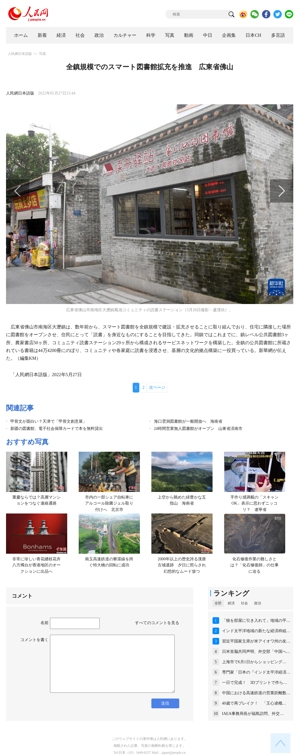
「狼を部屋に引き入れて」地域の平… (256, 620)
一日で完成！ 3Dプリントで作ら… (254, 682)
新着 (42, 35)
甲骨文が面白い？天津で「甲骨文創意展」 (48, 421)
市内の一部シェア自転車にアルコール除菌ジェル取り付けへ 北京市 (109, 503)
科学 (150, 35)
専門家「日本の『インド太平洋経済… (256, 672)
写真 (169, 35)
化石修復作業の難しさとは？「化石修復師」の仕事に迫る (254, 565)
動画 (188, 35)
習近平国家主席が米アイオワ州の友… (256, 641)
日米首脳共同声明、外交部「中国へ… (256, 651)
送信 (165, 703)
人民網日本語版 (20, 54)
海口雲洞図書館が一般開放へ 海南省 (188, 421)
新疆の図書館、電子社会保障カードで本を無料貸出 (56, 428)
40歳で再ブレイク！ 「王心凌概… (254, 703)
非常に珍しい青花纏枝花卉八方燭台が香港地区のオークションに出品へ (36, 565)
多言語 (278, 35)
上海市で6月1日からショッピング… (254, 662)
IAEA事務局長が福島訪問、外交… (253, 713)
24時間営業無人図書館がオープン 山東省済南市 (198, 428)
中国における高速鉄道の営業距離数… (256, 693)
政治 (99, 35)
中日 (207, 35)
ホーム (21, 35)
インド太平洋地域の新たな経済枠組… (256, 631)
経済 (61, 35)
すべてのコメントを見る (157, 623)
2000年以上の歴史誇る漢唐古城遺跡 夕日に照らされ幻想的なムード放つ (182, 565)
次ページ (157, 387)
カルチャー (124, 35)
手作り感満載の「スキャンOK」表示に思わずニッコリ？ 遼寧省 (254, 503)
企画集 (229, 35)
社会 (80, 35)
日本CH (253, 35)
